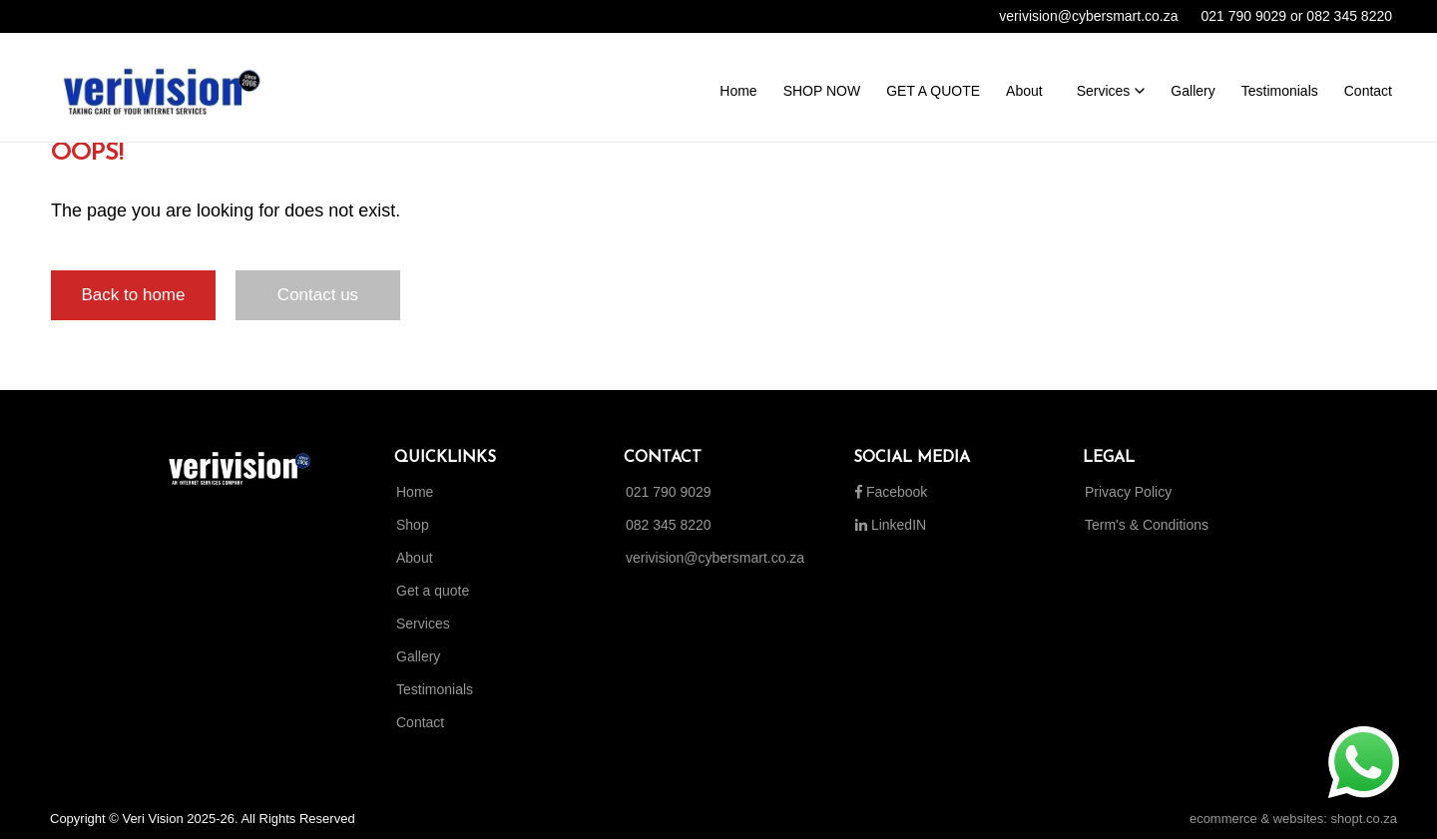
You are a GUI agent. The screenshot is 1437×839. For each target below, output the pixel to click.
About (414, 558)
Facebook (891, 492)
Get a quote (432, 591)
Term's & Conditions (1146, 525)
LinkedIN (890, 525)
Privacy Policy (1128, 492)
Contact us (317, 294)
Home (414, 492)
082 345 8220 (669, 525)
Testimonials (434, 689)
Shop (412, 525)
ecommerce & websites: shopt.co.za (1293, 818)
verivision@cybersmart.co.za (715, 558)
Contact (420, 722)
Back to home (134, 294)
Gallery (418, 656)
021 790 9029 (669, 492)
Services (423, 623)
